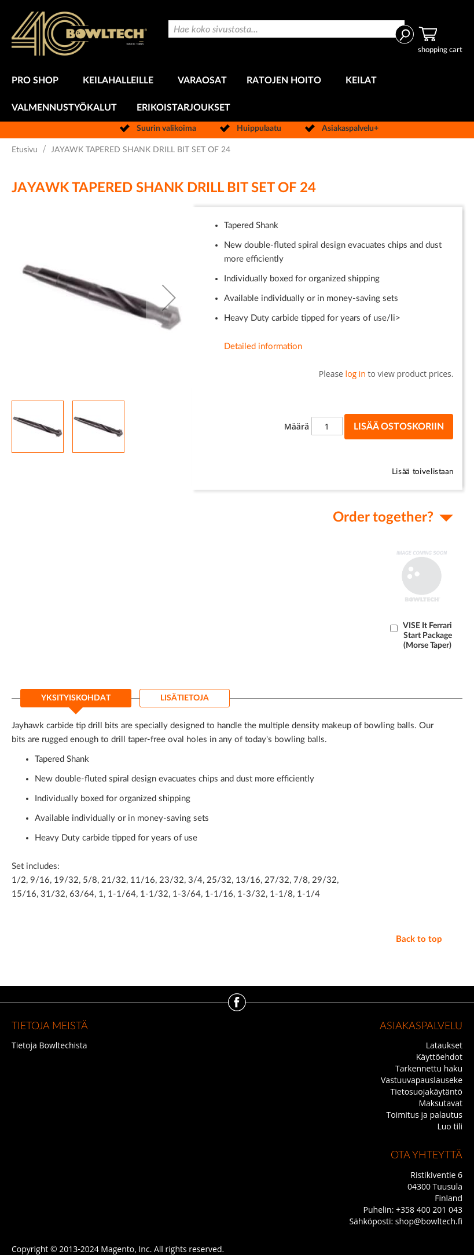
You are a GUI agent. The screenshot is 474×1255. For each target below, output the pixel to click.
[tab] (75, 701)
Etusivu (25, 150)
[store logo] (79, 33)
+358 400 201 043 (429, 1209)
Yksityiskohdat (76, 698)
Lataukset (444, 1045)
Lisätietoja (184, 698)
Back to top (419, 939)
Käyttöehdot (439, 1056)
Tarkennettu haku (428, 1068)
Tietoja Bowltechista (49, 1045)
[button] (169, 297)
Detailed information (263, 346)
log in (356, 373)
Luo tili (449, 1126)
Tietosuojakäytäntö (426, 1091)
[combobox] (286, 29)
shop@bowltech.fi (428, 1221)
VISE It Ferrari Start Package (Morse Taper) (427, 635)
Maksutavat (440, 1103)
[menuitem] (37, 80)
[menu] (237, 94)
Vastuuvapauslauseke (421, 1079)
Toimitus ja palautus (425, 1114)
